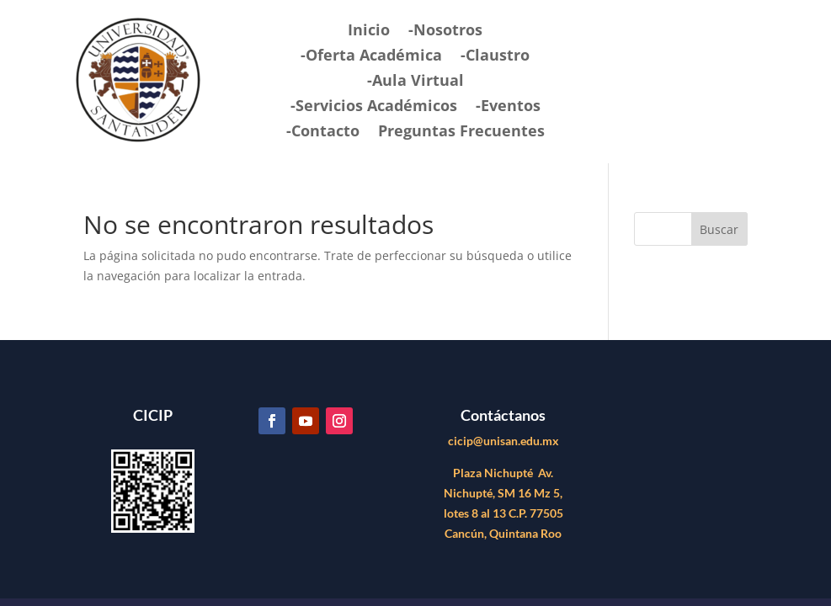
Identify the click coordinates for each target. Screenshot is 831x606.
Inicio (369, 32)
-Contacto (323, 133)
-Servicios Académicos (373, 107)
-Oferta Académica (371, 57)
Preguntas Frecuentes (461, 133)
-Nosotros (445, 32)
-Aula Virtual (415, 82)
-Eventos (508, 107)
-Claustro (495, 57)
